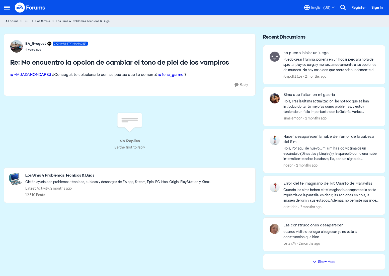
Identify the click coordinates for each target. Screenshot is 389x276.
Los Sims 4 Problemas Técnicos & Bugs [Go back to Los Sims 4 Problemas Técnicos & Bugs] (83, 21)
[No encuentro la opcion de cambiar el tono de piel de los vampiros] (56, 49)
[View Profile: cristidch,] (275, 187)
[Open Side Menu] (6, 7)
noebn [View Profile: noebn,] (288, 165)
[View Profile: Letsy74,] (275, 229)
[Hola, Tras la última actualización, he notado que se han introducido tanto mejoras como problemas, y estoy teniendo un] (331, 106)
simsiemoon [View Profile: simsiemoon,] (292, 118)
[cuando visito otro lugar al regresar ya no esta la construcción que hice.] (331, 234)
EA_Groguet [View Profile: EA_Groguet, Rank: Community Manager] (35, 43)
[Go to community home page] (30, 8)
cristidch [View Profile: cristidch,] (290, 207)
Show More (324, 261)
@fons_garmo (170, 74)
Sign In (377, 7)
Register (358, 7)
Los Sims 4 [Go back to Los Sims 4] (42, 21)
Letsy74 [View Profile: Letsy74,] (289, 243)
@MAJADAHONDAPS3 (30, 74)
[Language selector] (319, 8)
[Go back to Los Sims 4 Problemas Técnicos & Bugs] (117, 175)
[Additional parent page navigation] (27, 21)
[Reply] (241, 84)
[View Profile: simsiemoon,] (275, 98)
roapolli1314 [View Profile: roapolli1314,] (292, 76)
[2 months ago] (314, 76)
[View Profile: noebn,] (275, 140)
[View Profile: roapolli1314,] (275, 57)
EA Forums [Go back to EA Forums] (11, 21)
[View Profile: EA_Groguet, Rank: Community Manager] (16, 46)
